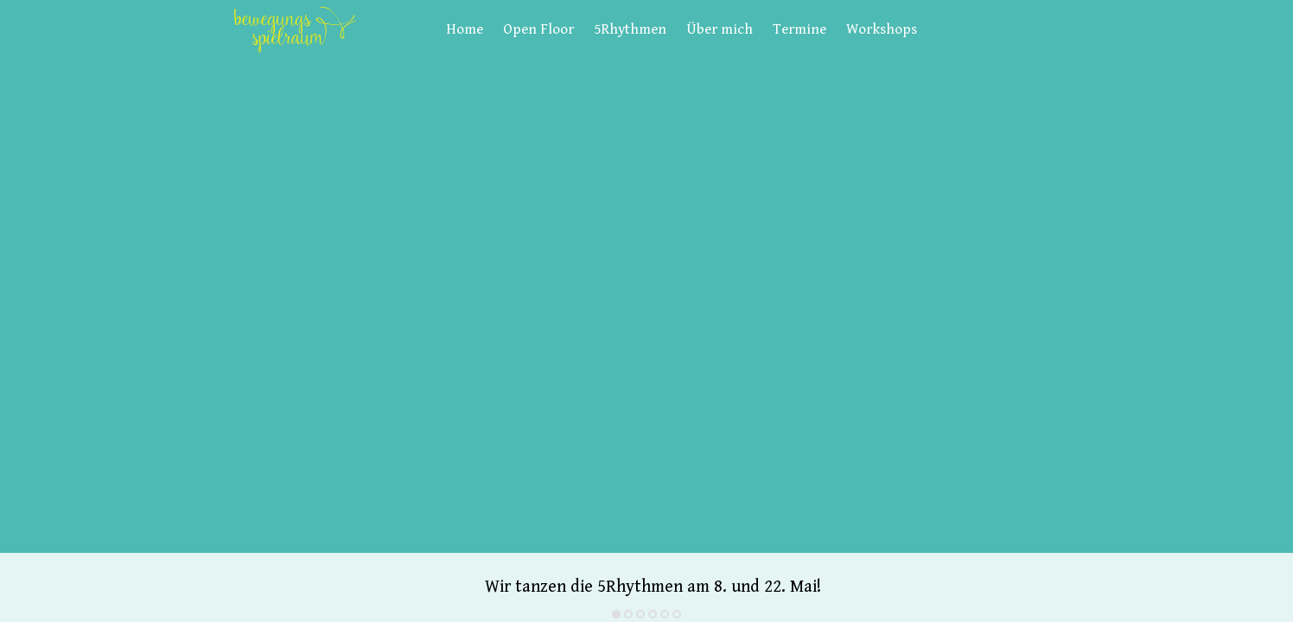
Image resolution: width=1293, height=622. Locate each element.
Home (464, 29)
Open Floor (538, 29)
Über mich (719, 29)
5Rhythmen (630, 29)
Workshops (881, 29)
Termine (799, 29)
